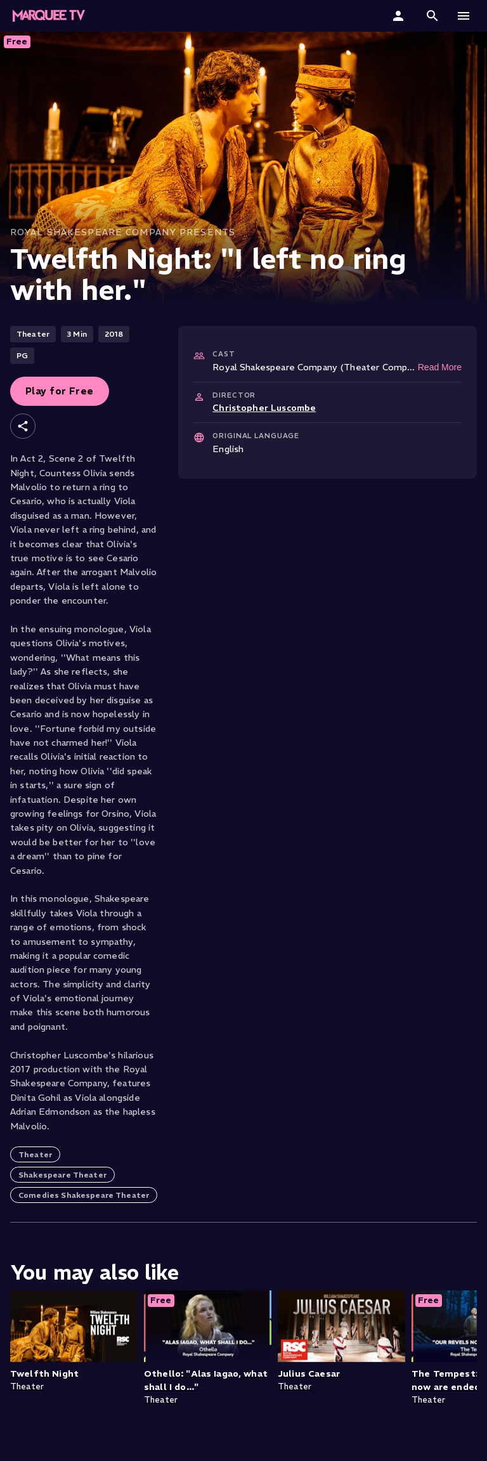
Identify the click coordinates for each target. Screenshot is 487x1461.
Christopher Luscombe (264, 407)
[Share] (23, 426)
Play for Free (59, 391)
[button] (432, 16)
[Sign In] (400, 16)
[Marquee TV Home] (49, 16)
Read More (440, 367)
